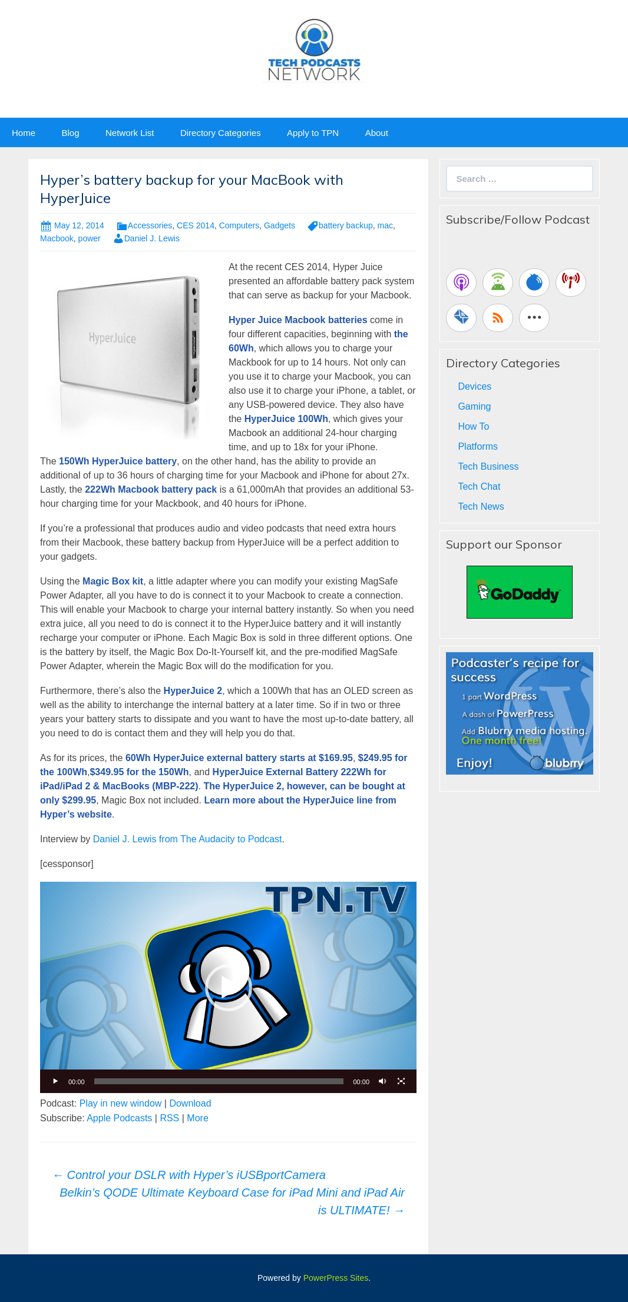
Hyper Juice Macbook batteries (298, 320)
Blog (70, 133)
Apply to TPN (313, 133)
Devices (474, 386)
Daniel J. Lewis (152, 238)
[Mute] (382, 1081)
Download (190, 1103)
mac (385, 225)
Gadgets (279, 225)
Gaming (474, 406)
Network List (129, 133)
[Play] (55, 1081)
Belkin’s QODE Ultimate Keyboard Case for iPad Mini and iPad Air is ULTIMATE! (232, 1201)
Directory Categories (220, 133)
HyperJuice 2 (193, 691)
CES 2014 (195, 225)
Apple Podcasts (119, 1118)
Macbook (57, 238)
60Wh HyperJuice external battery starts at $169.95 (239, 758)
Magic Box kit (112, 581)
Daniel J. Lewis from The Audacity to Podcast (187, 839)
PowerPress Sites (335, 1278)
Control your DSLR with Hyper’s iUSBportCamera (189, 1174)
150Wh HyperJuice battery (118, 461)
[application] (228, 987)
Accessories (150, 225)
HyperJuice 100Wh (286, 419)
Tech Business (488, 466)
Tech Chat (479, 486)
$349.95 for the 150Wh (139, 772)
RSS (169, 1118)
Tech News (481, 506)
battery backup (346, 225)
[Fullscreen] (401, 1081)
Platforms (478, 446)
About (376, 133)
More (197, 1118)
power (89, 238)
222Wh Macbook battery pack (151, 489)
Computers (239, 225)
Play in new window (121, 1103)
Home (23, 133)
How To (473, 426)
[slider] (219, 1081)
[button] (228, 987)
